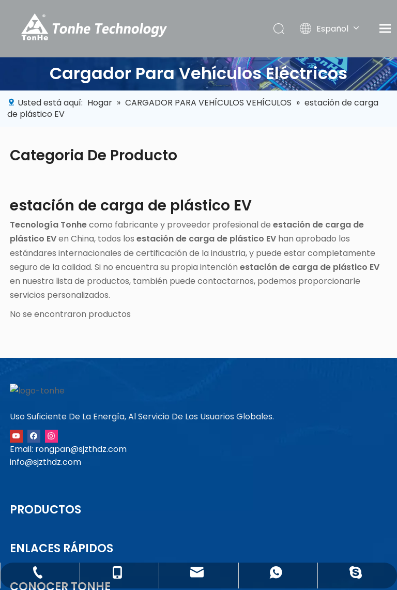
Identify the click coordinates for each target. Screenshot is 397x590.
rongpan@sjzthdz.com (81, 492)
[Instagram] (51, 479)
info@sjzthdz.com (45, 505)
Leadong (295, 567)
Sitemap (197, 567)
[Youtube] (16, 479)
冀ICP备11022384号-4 (212, 579)
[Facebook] (33, 479)
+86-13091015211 (365, 407)
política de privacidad (129, 567)
